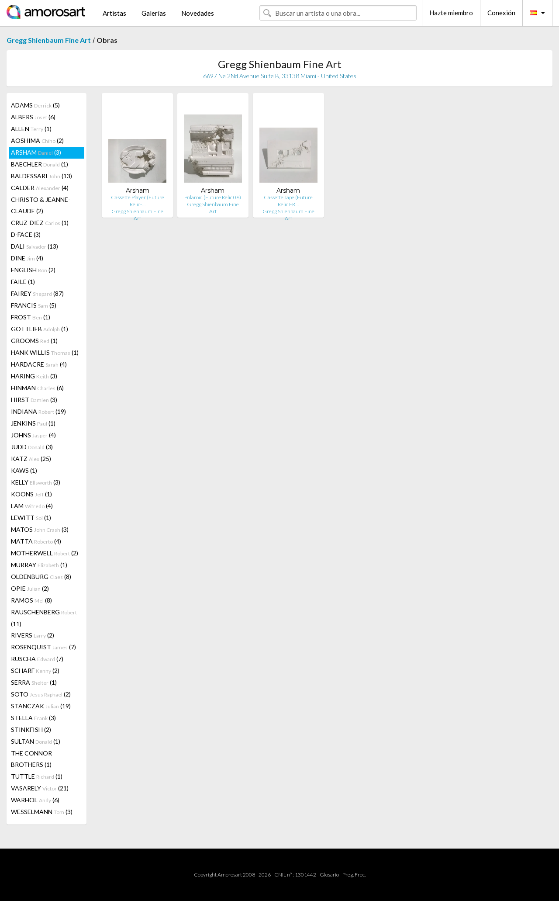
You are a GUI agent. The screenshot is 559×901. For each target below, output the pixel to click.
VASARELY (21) (40, 788)
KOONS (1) (31, 494)
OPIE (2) (30, 588)
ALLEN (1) (31, 128)
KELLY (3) (35, 482)
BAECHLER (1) (39, 164)
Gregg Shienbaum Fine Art (49, 40)
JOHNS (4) (33, 435)
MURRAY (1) (39, 564)
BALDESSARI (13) (41, 176)
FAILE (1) (23, 281)
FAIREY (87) (37, 293)
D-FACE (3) (26, 234)
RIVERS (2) (32, 635)
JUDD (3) (32, 446)
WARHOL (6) (35, 800)
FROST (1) (30, 317)
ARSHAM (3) (36, 152)
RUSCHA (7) (37, 658)
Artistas (114, 13)
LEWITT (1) (31, 517)
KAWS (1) (24, 470)
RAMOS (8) (31, 600)
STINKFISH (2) (31, 729)
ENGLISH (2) (33, 270)
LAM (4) (32, 505)
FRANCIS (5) (33, 305)
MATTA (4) (36, 541)
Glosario (329, 874)
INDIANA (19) (38, 411)
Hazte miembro (451, 13)
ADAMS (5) (35, 105)
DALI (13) (34, 246)
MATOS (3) (40, 529)
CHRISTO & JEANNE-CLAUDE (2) (40, 205)
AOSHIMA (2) (37, 140)
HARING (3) (34, 376)
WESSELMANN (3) (41, 811)
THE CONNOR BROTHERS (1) (31, 758)
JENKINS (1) (33, 423)
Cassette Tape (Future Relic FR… (288, 201)
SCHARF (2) (35, 670)
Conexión (501, 13)
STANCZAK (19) (41, 706)
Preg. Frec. (354, 874)
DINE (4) (27, 258)
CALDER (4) (40, 187)
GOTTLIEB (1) (39, 329)
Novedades (197, 13)
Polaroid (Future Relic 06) (212, 197)
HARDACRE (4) (39, 364)
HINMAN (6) (37, 388)
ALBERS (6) (33, 117)
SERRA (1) (34, 682)
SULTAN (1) (35, 741)
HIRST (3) (34, 399)
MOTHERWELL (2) (44, 553)
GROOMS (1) (34, 340)
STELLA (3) (33, 717)
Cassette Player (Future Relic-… (137, 201)
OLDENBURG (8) (41, 576)
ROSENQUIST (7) (43, 647)
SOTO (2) (41, 694)
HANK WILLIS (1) (45, 352)
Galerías (153, 13)
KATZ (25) (31, 458)
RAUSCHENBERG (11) (44, 617)
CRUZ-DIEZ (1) (40, 222)
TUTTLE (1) (36, 776)
